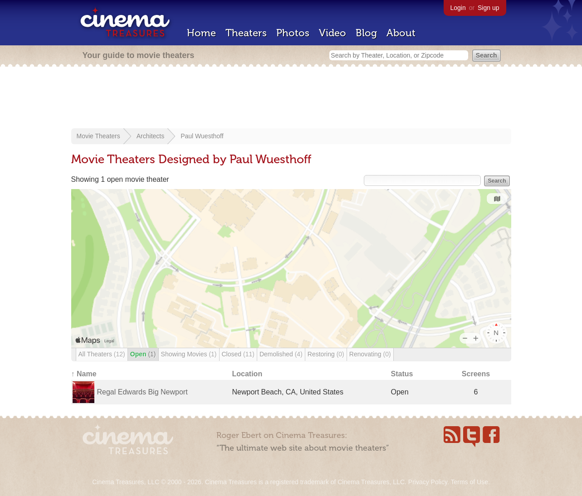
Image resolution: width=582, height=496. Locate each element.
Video (332, 33)
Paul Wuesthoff (202, 136)
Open (143, 354)
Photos (292, 33)
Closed (238, 354)
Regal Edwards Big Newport (142, 392)
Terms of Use (469, 482)
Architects (150, 136)
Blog (366, 33)
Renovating (370, 354)
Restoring (326, 354)
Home (201, 33)
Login (458, 7)
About (401, 33)
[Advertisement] (291, 98)
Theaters (246, 33)
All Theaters (101, 354)
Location (247, 374)
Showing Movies (189, 354)
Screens (476, 374)
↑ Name (84, 374)
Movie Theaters (98, 136)
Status (402, 374)
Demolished (281, 354)
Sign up (488, 7)
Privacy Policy (427, 482)
